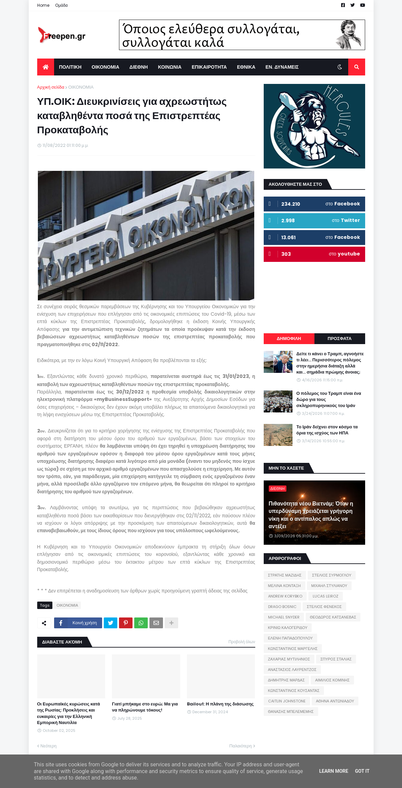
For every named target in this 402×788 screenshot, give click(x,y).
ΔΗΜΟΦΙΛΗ (289, 338)
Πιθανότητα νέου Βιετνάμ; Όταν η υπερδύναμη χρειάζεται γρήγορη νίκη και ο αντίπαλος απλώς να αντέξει (311, 515)
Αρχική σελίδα (50, 87)
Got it (362, 771)
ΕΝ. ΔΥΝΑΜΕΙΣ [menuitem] (282, 67)
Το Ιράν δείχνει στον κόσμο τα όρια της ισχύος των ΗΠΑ (327, 430)
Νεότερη (49, 746)
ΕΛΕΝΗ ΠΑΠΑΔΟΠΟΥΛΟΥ (290, 638)
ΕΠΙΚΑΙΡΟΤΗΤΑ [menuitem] (209, 67)
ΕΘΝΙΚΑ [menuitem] (246, 67)
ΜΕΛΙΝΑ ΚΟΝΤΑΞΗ (284, 585)
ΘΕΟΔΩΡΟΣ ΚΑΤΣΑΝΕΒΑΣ (333, 617)
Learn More (333, 771)
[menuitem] (45, 67)
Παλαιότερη (240, 746)
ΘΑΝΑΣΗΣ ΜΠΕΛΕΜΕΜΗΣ (291, 711)
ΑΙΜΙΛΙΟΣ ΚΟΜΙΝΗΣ (332, 680)
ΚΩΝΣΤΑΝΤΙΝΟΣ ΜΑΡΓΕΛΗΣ (293, 648)
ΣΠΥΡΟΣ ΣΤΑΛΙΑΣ (336, 659)
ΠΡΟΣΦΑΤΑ (340, 338)
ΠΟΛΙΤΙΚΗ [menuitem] (70, 67)
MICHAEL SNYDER (284, 617)
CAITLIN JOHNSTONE (287, 701)
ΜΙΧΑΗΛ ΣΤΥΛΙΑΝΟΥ (329, 585)
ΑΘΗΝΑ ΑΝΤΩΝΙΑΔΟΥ (335, 701)
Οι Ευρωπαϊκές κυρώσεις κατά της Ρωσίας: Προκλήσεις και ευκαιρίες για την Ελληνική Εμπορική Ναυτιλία (68, 713)
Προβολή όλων (242, 642)
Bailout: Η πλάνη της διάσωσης (220, 704)
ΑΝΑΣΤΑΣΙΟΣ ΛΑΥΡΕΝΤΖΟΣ (292, 669)
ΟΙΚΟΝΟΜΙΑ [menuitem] (105, 67)
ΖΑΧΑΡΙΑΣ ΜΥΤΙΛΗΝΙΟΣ (289, 659)
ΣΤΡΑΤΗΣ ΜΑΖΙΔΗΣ (285, 575)
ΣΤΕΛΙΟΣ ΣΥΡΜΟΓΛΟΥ (332, 575)
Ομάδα (61, 5)
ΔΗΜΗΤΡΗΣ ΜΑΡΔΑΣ (286, 680)
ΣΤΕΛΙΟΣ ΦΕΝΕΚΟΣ (324, 606)
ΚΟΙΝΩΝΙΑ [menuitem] (170, 67)
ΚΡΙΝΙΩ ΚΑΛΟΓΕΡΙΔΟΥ (288, 627)
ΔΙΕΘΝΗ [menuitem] (138, 67)
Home (43, 5)
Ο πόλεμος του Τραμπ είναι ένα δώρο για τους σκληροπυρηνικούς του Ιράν (329, 399)
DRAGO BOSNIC (282, 606)
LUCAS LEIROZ (325, 596)
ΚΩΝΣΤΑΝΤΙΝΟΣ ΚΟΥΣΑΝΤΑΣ (294, 690)
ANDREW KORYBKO (285, 596)
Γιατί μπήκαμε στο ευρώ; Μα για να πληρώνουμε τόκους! (145, 707)
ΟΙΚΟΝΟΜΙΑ (81, 87)
